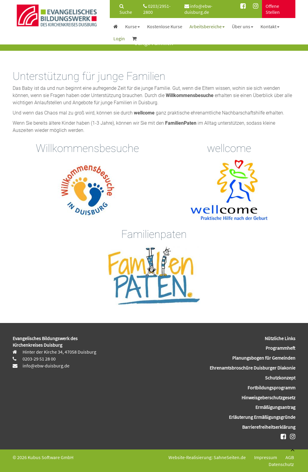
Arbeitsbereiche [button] (207, 26)
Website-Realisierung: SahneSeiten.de (207, 457)
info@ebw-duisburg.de (198, 9)
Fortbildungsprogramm (271, 388)
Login (119, 38)
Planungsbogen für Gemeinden (263, 358)
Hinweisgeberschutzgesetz (268, 397)
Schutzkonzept (280, 378)
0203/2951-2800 (157, 9)
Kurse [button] (132, 26)
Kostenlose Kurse (164, 26)
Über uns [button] (242, 26)
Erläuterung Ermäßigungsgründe (262, 417)
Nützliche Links (280, 338)
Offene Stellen (273, 9)
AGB (289, 457)
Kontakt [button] (269, 26)
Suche (125, 9)
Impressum (265, 457)
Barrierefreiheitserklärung (268, 427)
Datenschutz (281, 464)
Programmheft (280, 348)
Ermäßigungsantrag (275, 407)
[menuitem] (124, 9)
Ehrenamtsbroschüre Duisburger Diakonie (252, 368)
